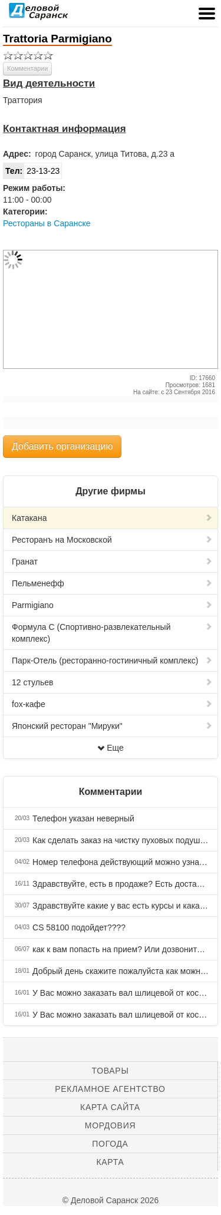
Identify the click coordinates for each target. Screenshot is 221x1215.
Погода (110, 1143)
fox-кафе (112, 704)
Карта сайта (110, 1107)
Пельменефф (112, 583)
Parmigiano (112, 605)
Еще (110, 747)
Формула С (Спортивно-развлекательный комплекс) (112, 632)
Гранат (112, 561)
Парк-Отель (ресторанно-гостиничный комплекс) (112, 660)
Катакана (112, 518)
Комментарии (27, 68)
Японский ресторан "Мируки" (112, 726)
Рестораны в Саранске (47, 223)
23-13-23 (32, 171)
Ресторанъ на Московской (112, 539)
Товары (110, 1070)
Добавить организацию (62, 446)
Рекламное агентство (110, 1089)
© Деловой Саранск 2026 (110, 1200)
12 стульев (112, 682)
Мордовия (110, 1125)
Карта (110, 1162)
